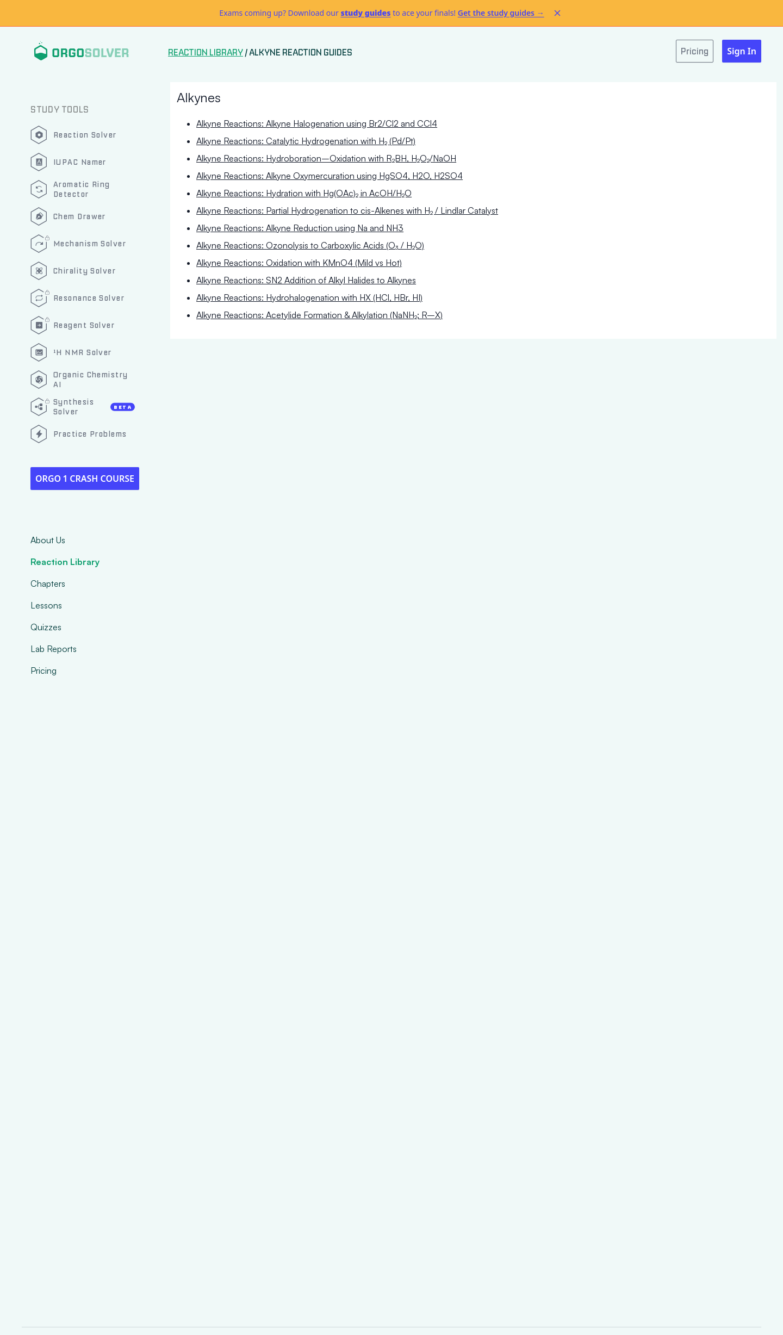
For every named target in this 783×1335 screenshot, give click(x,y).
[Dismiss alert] (557, 13)
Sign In (741, 51)
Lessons (46, 605)
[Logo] (81, 51)
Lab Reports (53, 648)
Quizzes (45, 627)
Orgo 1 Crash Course (84, 479)
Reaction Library (65, 561)
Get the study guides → (501, 13)
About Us (47, 540)
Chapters (47, 583)
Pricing (43, 670)
